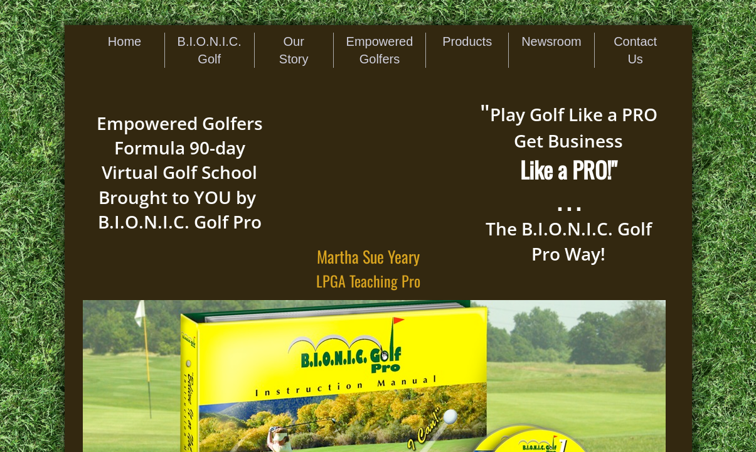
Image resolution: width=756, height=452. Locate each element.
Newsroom (551, 41)
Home (124, 41)
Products (467, 41)
